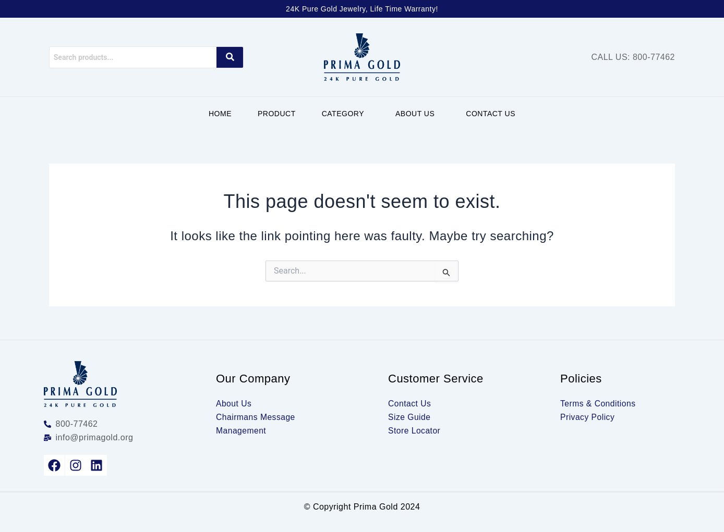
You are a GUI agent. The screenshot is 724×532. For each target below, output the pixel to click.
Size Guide (409, 417)
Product (277, 113)
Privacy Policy (588, 417)
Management (241, 430)
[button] (345, 113)
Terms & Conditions (598, 403)
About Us (415, 113)
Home (220, 113)
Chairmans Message (256, 417)
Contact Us (490, 113)
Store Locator (415, 430)
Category (343, 113)
